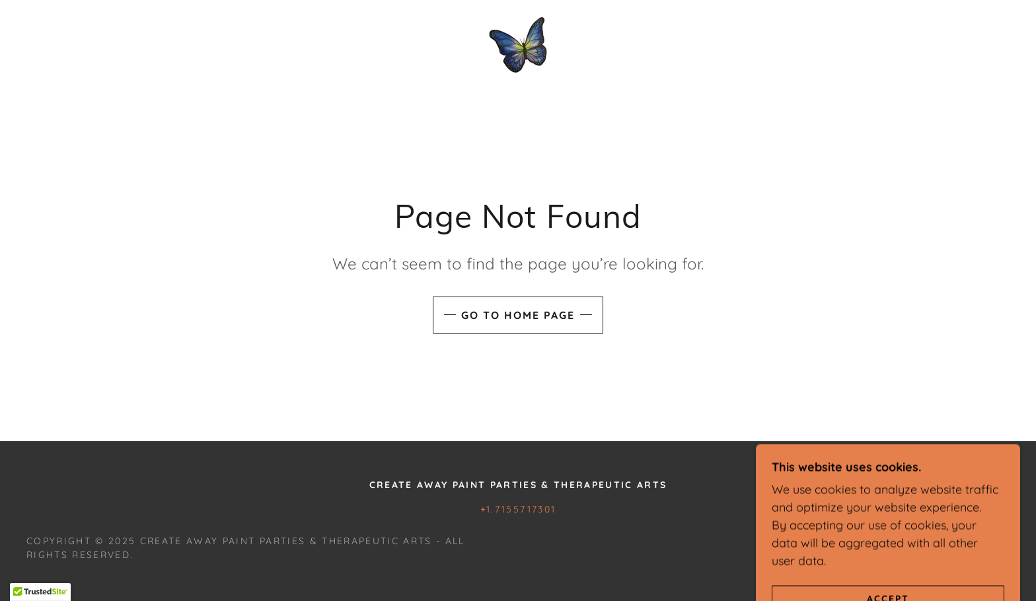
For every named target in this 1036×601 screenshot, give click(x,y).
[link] (518, 44)
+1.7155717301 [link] (518, 509)
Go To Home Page (518, 315)
